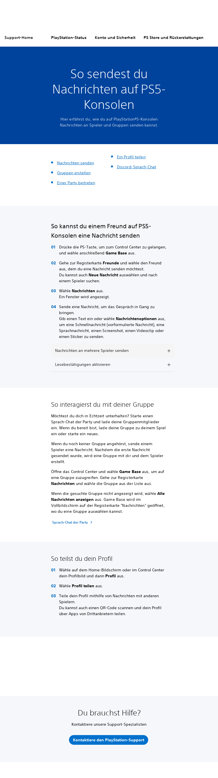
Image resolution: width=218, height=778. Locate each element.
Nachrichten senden (75, 162)
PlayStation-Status (69, 37)
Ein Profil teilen (131, 156)
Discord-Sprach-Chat (136, 166)
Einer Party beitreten (76, 182)
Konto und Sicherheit (115, 37)
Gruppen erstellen (74, 172)
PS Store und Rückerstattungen (174, 37)
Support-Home (19, 37)
